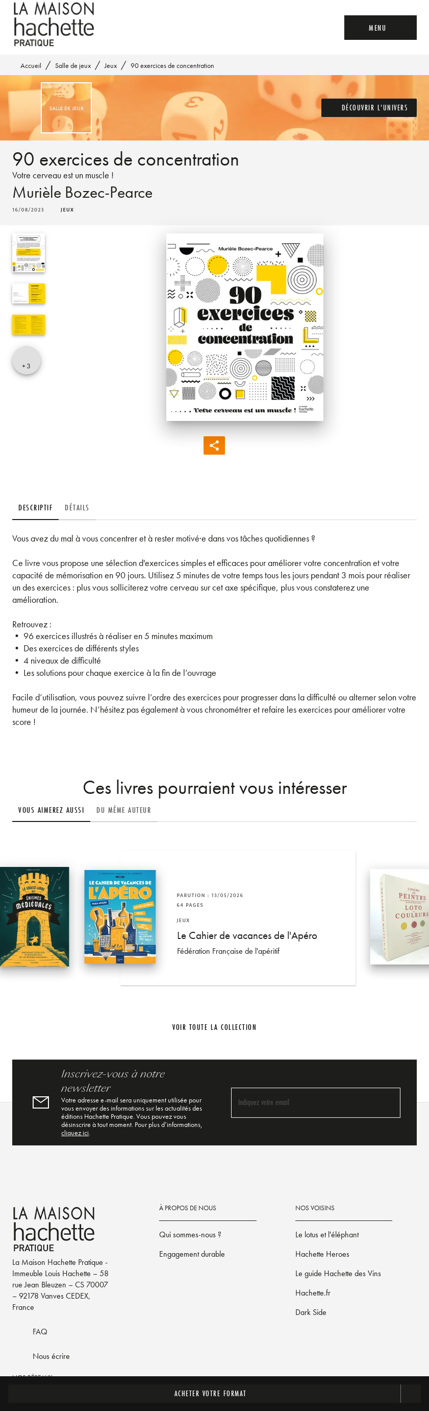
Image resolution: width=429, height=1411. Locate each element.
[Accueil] (55, 24)
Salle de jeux (73, 65)
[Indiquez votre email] (303, 1103)
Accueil (30, 65)
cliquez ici (75, 1132)
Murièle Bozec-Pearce (82, 192)
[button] (369, 108)
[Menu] (380, 27)
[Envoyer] (388, 1102)
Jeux (111, 65)
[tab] (35, 508)
